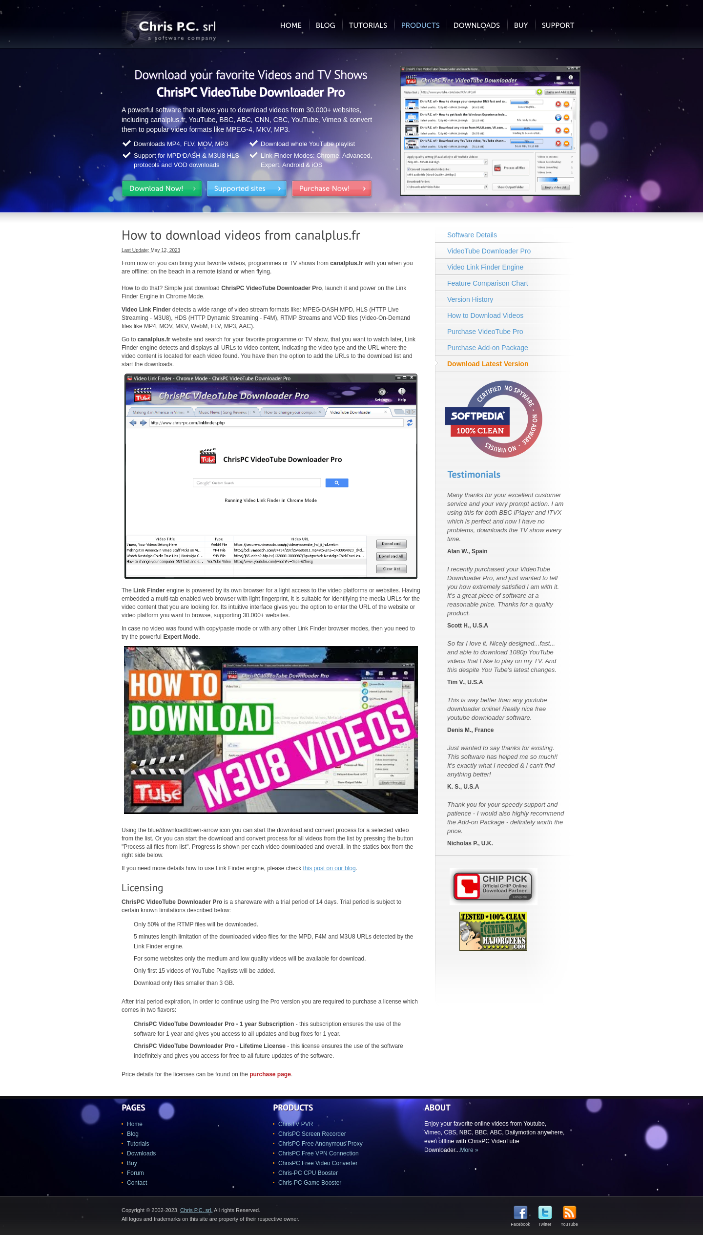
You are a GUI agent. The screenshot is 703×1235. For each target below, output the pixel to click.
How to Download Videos (485, 315)
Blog (133, 1133)
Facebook (520, 1222)
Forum (135, 1173)
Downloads (141, 1153)
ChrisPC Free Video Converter (318, 1163)
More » (469, 1150)
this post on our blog (329, 868)
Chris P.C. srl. (196, 1210)
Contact (137, 1182)
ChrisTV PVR (295, 1124)
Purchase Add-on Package (487, 348)
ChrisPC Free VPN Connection (318, 1153)
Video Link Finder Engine (485, 267)
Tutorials (138, 1143)
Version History (470, 299)
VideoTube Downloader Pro (489, 251)
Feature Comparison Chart (487, 283)
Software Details (472, 235)
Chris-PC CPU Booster (308, 1173)
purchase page (270, 1074)
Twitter (545, 1222)
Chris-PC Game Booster (309, 1182)
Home (135, 1124)
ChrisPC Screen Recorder (312, 1133)
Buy (132, 1163)
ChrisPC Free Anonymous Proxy (320, 1143)
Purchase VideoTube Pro (485, 331)
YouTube (569, 1222)
